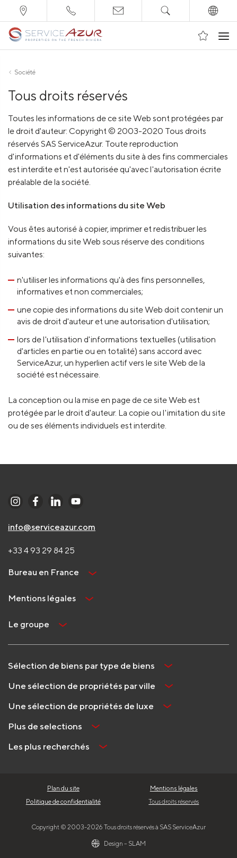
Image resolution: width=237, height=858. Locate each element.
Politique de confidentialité (63, 801)
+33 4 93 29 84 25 (41, 550)
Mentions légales (174, 788)
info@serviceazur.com (51, 527)
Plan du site (63, 788)
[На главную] (55, 35)
